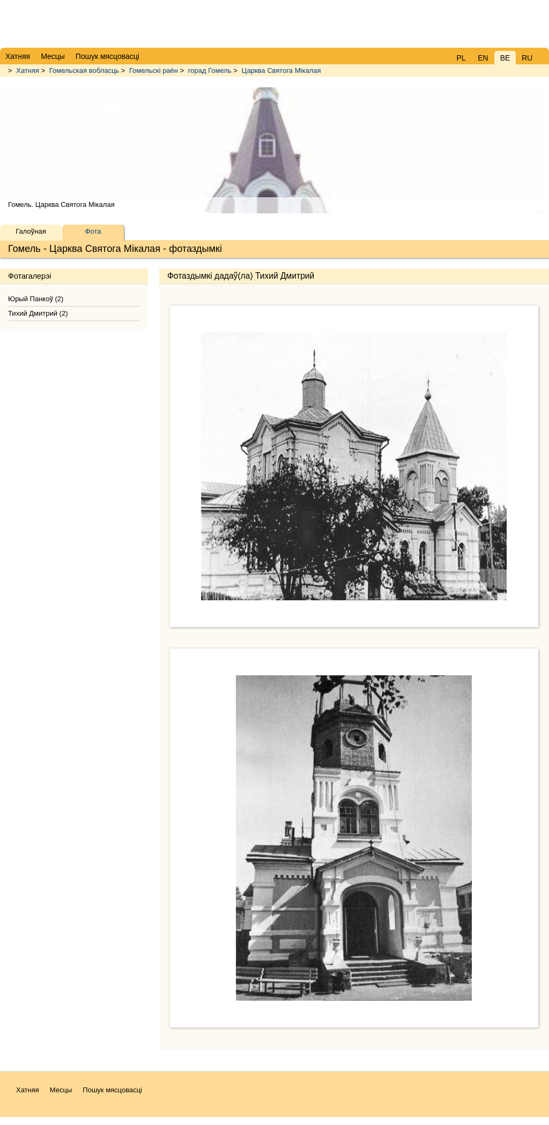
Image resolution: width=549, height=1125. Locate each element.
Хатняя (27, 70)
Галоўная (31, 231)
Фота (93, 231)
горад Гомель (210, 70)
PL (460, 58)
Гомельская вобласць (84, 70)
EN (483, 58)
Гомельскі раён (153, 70)
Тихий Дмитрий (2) (38, 313)
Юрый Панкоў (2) (35, 299)
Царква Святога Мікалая (281, 70)
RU (527, 58)
